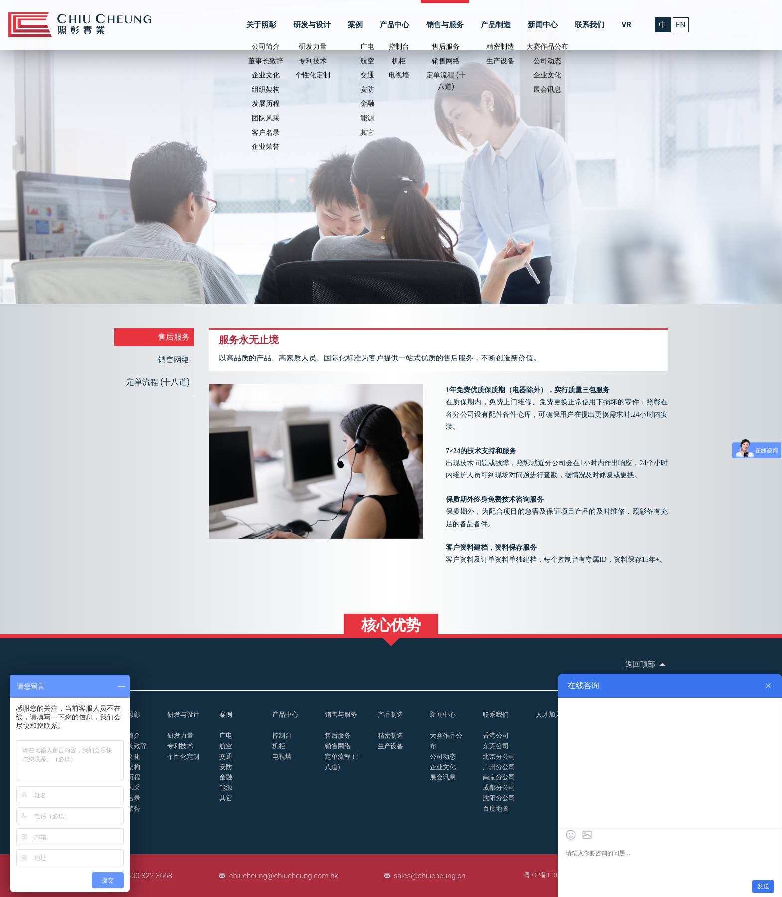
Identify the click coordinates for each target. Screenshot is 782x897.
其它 (225, 798)
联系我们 (589, 24)
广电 (225, 735)
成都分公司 (499, 787)
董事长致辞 (130, 746)
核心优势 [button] (391, 625)
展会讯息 (443, 777)
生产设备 (390, 746)
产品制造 (496, 24)
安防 (225, 767)
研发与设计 (312, 24)
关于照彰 (261, 24)
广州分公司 (499, 767)
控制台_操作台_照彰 (79, 25)
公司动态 (443, 756)
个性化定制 (183, 756)
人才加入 (549, 714)
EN (680, 24)
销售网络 (174, 359)
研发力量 (180, 735)
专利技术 (180, 746)
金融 (225, 777)
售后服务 (174, 337)
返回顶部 (646, 664)
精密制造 (390, 735)
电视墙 (282, 756)
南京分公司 (499, 777)
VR (626, 24)
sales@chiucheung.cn (430, 875)
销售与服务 (445, 24)
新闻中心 (543, 24)
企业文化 (443, 767)
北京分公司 (499, 756)
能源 (225, 787)
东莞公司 (496, 746)
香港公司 (496, 735)
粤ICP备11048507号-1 (555, 875)
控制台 (282, 735)
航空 (225, 746)
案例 (355, 24)
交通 (225, 756)
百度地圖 (496, 808)
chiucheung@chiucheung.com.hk (283, 875)
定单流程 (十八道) (158, 382)
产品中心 (394, 24)
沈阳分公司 (499, 798)
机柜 (278, 746)
